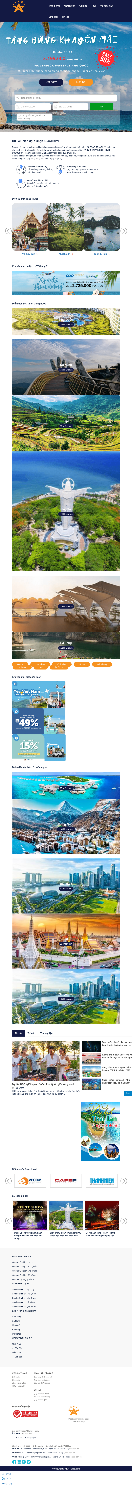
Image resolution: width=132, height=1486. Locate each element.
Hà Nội (82, 664)
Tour (93, 6)
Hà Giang (22, 667)
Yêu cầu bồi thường (42, 1397)
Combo (83, 6)
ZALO (6, 1478)
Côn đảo (18, 1348)
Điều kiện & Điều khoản (43, 1377)
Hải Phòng (102, 664)
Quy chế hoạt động (41, 1380)
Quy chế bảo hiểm (41, 1394)
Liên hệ (80, 81)
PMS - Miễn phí (18, 1386)
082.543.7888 (26, 1433)
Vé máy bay (106, 6)
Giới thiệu (16, 1377)
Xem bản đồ (74, 1449)
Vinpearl (53, 17)
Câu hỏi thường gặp (42, 1383)
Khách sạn (69, 6)
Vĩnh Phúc (62, 664)
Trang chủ (54, 6)
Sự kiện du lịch (20, 1196)
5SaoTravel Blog (19, 1383)
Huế (41, 667)
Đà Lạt (20, 664)
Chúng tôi (16, 1380)
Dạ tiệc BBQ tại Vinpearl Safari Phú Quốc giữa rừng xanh (43, 1084)
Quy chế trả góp (40, 1400)
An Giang (59, 667)
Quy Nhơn (40, 664)
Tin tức (65, 17)
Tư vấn (6, 1474)
